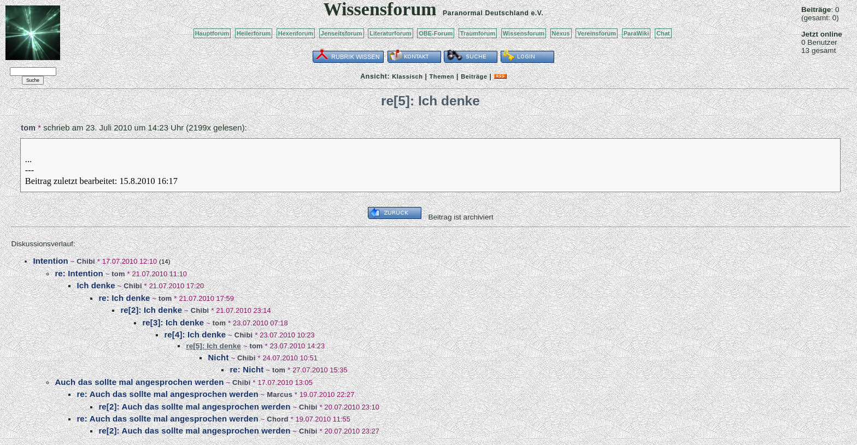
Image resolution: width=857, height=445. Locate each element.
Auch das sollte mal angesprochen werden (139, 382)
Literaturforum (390, 33)
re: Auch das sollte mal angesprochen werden (167, 394)
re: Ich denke (124, 297)
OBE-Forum (436, 33)
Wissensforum (523, 33)
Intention (50, 260)
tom (28, 127)
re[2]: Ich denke (151, 310)
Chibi (86, 261)
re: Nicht (246, 369)
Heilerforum (254, 33)
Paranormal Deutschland (486, 13)
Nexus (561, 33)
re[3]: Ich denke (173, 322)
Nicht (218, 357)
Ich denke (96, 285)
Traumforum (478, 33)
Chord (277, 419)
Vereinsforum (596, 33)
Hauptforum (212, 33)
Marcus (279, 394)
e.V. (537, 13)
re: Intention (79, 273)
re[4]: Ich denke (195, 334)
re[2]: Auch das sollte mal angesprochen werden (194, 406)
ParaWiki (636, 33)
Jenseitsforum (341, 33)
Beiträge (474, 76)
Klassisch (407, 76)
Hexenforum (296, 33)
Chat (663, 33)
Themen (442, 76)
